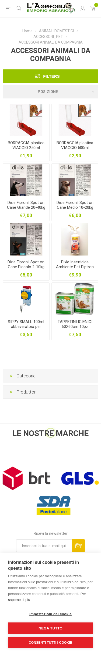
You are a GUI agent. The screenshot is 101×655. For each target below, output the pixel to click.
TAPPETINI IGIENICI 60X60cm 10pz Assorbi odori (75, 326)
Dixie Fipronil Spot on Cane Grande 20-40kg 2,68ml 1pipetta (26, 207)
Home (27, 31)
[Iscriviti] (44, 545)
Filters (51, 76)
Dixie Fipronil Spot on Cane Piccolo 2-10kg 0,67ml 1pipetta (26, 267)
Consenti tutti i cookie (50, 643)
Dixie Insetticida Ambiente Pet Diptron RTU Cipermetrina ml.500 (75, 269)
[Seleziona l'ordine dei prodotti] (50, 91)
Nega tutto (50, 628)
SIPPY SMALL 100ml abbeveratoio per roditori (26, 326)
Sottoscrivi (78, 545)
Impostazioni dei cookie (50, 614)
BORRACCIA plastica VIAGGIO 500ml (75, 145)
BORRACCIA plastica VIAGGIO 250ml (26, 145)
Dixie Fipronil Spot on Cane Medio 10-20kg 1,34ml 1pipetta (75, 207)
